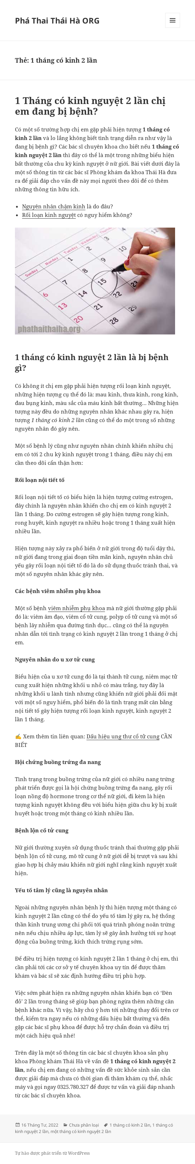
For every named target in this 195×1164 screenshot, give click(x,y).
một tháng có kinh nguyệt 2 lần (81, 1131)
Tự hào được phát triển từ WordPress (52, 1153)
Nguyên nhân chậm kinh (53, 206)
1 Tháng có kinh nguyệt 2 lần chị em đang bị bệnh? (90, 106)
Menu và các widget (172, 27)
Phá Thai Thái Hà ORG (57, 20)
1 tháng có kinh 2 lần (130, 1125)
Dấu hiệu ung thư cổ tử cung (122, 736)
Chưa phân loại (84, 1125)
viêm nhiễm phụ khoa (76, 608)
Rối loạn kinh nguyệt (49, 214)
